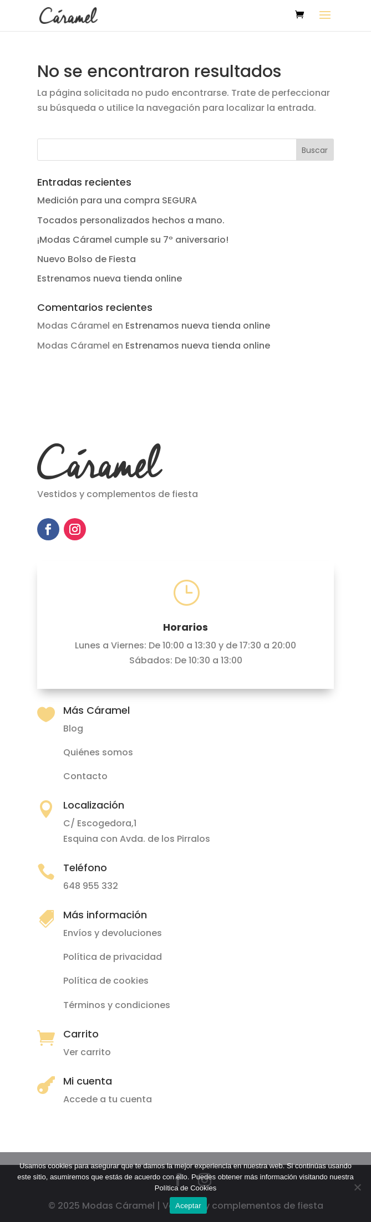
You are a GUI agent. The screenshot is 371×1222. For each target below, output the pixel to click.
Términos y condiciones (116, 1005)
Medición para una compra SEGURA (117, 200)
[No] (357, 1187)
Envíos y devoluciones (112, 933)
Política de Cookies (185, 1188)
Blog (73, 728)
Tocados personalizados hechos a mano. (131, 220)
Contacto (85, 776)
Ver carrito (87, 1052)
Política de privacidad (112, 956)
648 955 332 (90, 886)
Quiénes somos (98, 752)
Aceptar (188, 1205)
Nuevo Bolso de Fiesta (86, 259)
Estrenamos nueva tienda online (109, 278)
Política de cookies (106, 980)
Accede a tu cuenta (107, 1099)
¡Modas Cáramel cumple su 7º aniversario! (132, 239)
